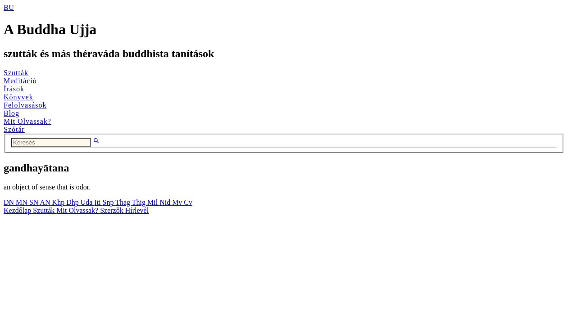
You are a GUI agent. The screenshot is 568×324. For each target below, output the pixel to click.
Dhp (73, 202)
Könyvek (18, 97)
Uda (88, 202)
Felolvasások (25, 105)
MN (22, 202)
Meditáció (20, 81)
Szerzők (112, 210)
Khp (59, 202)
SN (34, 202)
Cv (188, 202)
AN (46, 202)
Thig (139, 202)
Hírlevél (137, 210)
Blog (11, 113)
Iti (98, 202)
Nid (165, 202)
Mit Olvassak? (27, 121)
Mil (153, 202)
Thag (123, 202)
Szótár (14, 129)
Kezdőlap (18, 210)
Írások (14, 89)
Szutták (16, 72)
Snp (109, 202)
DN (10, 202)
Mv (178, 202)
